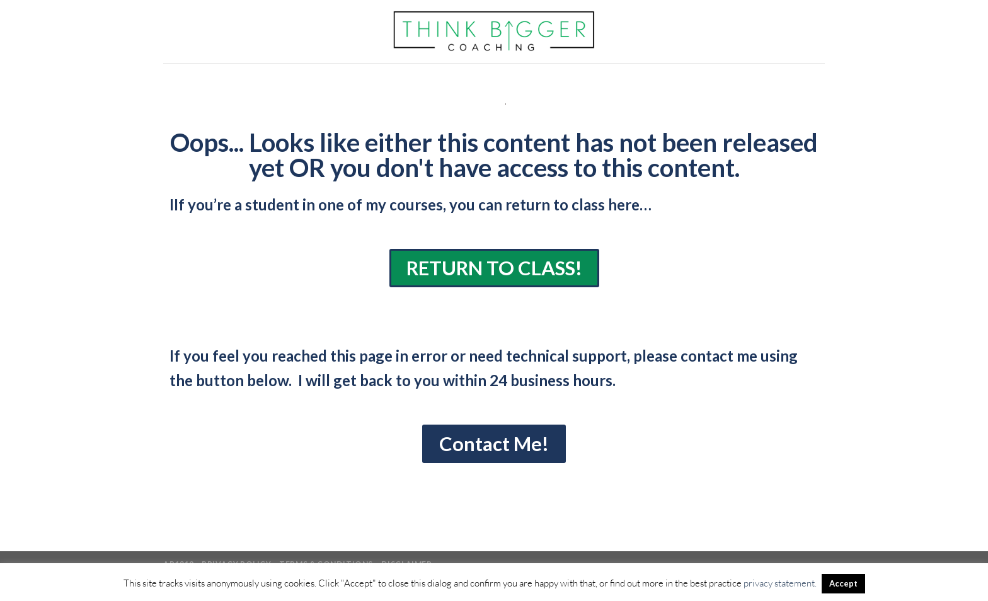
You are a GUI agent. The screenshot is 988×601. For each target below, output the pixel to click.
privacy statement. (780, 583)
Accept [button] (843, 583)
